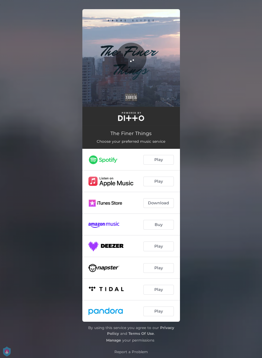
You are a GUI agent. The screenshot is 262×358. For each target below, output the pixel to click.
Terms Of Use (141, 333)
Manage (113, 340)
